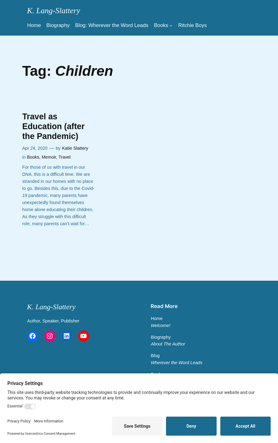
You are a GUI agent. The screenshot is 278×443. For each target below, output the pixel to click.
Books (33, 157)
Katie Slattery (75, 148)
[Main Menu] (170, 25)
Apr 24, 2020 (34, 148)
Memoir (49, 157)
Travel (65, 157)
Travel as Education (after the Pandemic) (53, 126)
